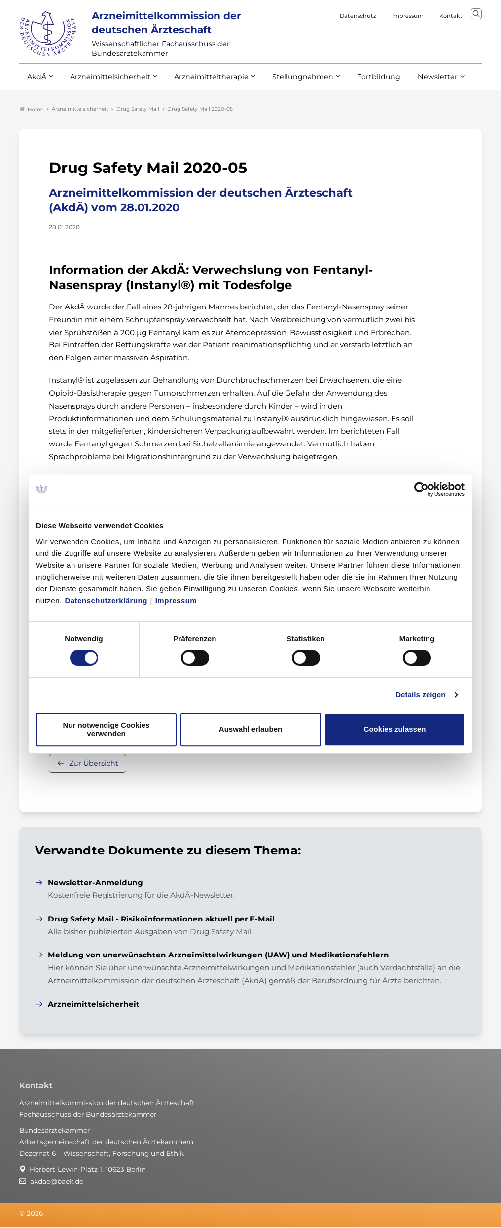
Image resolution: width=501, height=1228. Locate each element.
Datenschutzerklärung (106, 600)
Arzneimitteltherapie (203, 83)
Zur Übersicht (93, 764)
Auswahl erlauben (250, 729)
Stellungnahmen (289, 83)
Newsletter (417, 83)
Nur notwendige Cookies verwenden (106, 729)
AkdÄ (36, 83)
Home (31, 110)
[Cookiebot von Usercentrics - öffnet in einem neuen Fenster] (422, 489)
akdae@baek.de (56, 1182)
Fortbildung (361, 83)
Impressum (176, 600)
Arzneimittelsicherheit (106, 83)
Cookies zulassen (395, 729)
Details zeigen (420, 694)
